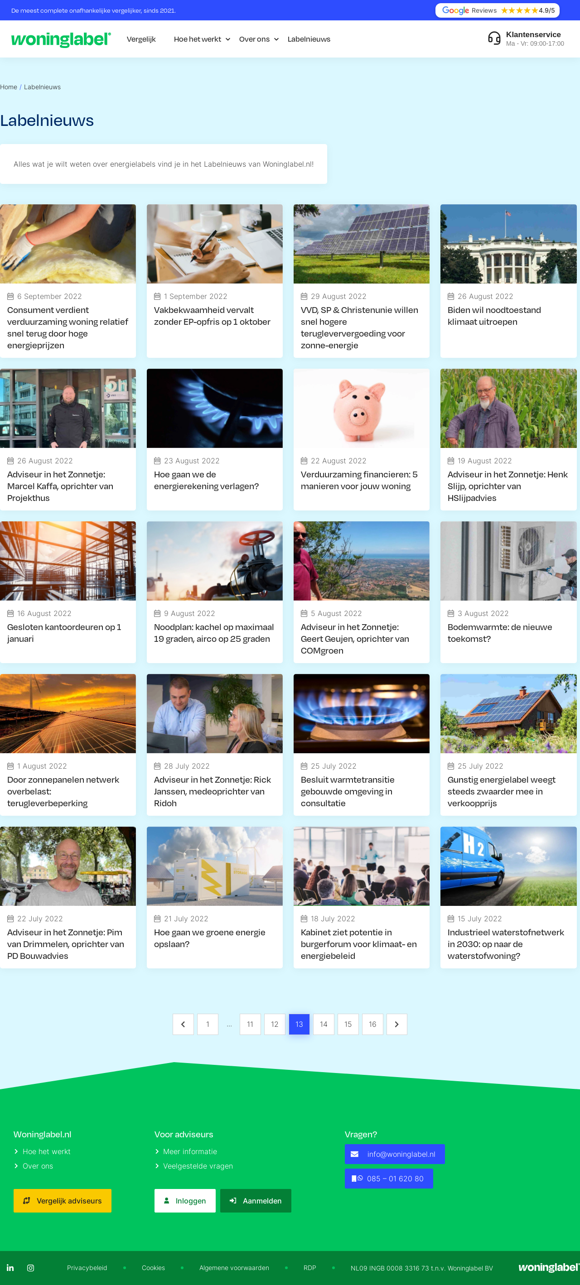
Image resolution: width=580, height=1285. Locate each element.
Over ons (254, 39)
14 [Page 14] (324, 1024)
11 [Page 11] (250, 1024)
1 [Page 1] (207, 1024)
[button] (183, 1024)
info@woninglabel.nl (393, 1154)
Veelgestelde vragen (194, 1165)
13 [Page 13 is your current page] (299, 1024)
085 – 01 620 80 (387, 1178)
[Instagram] (31, 1268)
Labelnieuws (309, 39)
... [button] (229, 1023)
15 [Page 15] (348, 1024)
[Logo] (61, 39)
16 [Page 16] (373, 1024)
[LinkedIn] (10, 1268)
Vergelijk (141, 39)
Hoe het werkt (197, 39)
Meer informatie (186, 1151)
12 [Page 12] (275, 1024)
